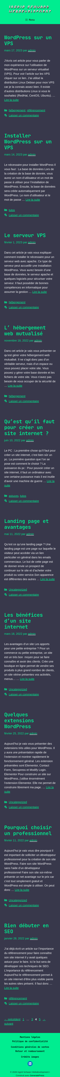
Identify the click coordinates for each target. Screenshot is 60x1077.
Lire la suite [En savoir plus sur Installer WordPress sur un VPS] (33, 199)
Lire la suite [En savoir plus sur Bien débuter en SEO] (11, 987)
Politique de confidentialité (30, 1041)
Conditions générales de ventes (30, 1047)
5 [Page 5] (40, 1019)
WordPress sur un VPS (28, 40)
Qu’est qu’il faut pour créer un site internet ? (29, 427)
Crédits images (30, 1056)
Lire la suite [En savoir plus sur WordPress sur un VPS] (11, 99)
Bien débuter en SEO (26, 928)
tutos (12, 210)
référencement (36, 110)
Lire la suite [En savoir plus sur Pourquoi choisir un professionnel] (22, 889)
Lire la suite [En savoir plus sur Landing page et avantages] (47, 579)
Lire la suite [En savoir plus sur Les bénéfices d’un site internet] (27, 678)
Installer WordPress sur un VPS (28, 141)
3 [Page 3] (32, 1019)
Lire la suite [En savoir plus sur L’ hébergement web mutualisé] (15, 385)
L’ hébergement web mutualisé (25, 330)
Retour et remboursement (30, 1051)
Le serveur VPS (25, 235)
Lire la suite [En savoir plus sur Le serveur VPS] (39, 291)
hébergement (17, 110)
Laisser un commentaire (24, 115)
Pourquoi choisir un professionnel (28, 830)
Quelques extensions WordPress (19, 720)
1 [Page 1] (23, 1019)
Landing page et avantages (26, 524)
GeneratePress (37, 1075)
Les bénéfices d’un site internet (23, 621)
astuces (13, 495)
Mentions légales (30, 1037)
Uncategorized (18, 589)
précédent (12, 1019)
